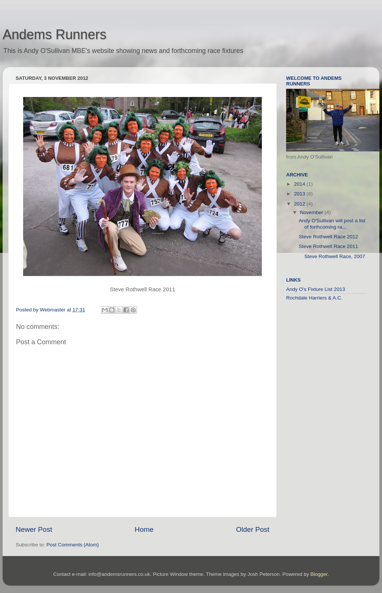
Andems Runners (54, 34)
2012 (300, 204)
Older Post (252, 529)
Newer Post (34, 529)
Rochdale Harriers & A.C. (314, 298)
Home (144, 529)
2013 (300, 194)
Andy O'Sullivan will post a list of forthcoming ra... (332, 223)
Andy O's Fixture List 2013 (315, 289)
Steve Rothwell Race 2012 (328, 236)
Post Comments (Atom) (73, 544)
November (312, 212)
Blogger (319, 574)
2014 (300, 184)
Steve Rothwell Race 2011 (328, 246)
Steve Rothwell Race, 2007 (332, 256)
